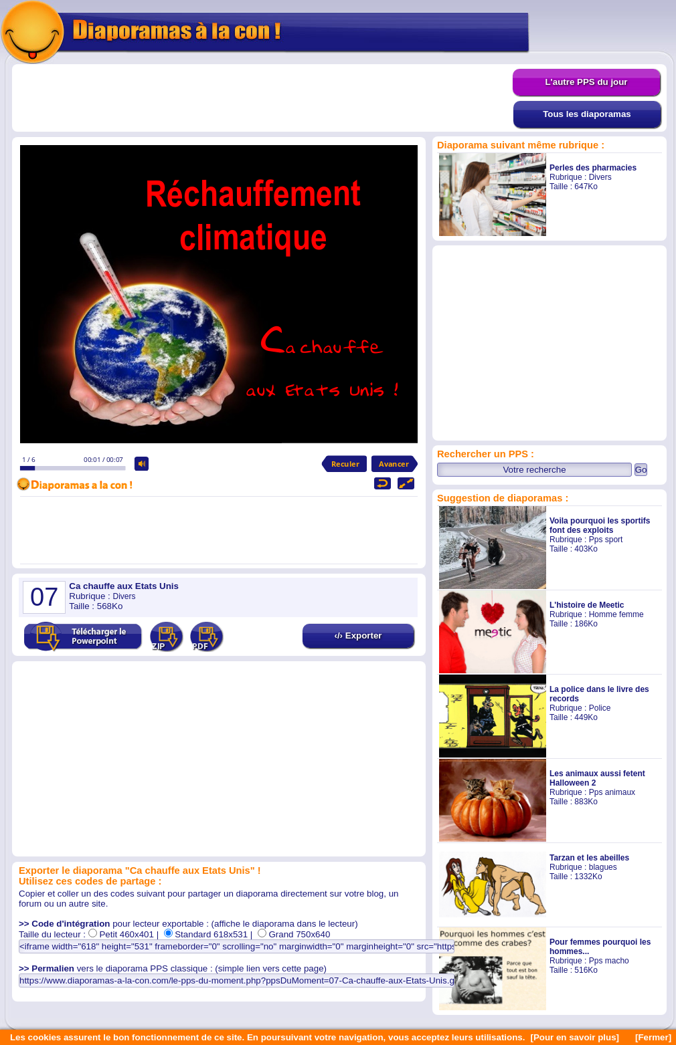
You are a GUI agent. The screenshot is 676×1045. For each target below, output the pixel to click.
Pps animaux (612, 792)
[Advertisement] (262, 98)
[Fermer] (653, 1037)
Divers (600, 177)
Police (600, 708)
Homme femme (616, 614)
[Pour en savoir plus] (574, 1037)
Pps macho (609, 960)
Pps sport (606, 539)
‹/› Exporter (358, 635)
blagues (603, 867)
